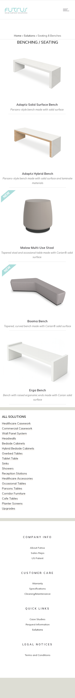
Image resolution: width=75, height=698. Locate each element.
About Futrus (37, 547)
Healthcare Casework (16, 423)
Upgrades (8, 508)
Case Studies (37, 619)
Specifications (37, 588)
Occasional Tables (14, 483)
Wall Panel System (14, 433)
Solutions (29, 35)
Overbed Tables (12, 453)
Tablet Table (10, 458)
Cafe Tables (10, 498)
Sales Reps (37, 552)
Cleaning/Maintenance (37, 593)
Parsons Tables (12, 488)
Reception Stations (14, 473)
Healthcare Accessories (17, 478)
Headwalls (9, 438)
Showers (8, 468)
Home (17, 35)
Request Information (38, 624)
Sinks (5, 463)
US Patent (37, 558)
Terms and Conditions (37, 655)
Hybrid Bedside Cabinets (18, 448)
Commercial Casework (17, 428)
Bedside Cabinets (13, 443)
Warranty (37, 583)
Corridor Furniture (13, 493)
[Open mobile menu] (67, 10)
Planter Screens (12, 503)
